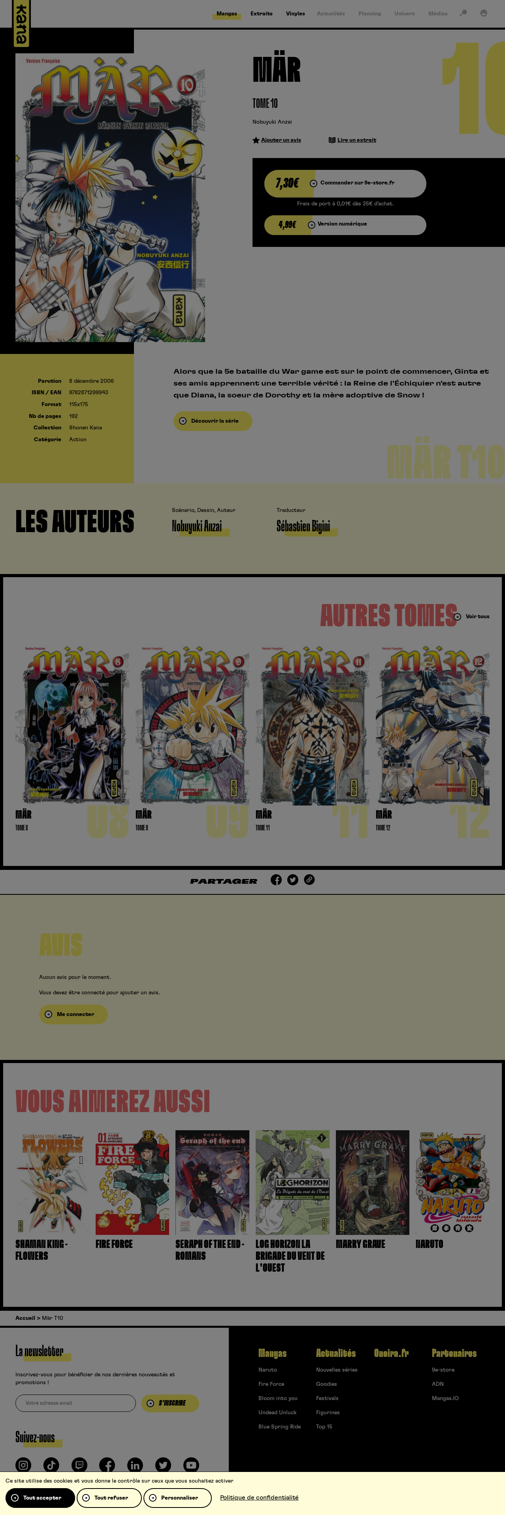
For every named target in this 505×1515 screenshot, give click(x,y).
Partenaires (454, 1353)
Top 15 (324, 1427)
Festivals (327, 1398)
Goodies (326, 1384)
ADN (438, 1384)
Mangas (272, 1353)
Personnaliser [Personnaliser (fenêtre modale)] (179, 1498)
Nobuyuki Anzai (272, 122)
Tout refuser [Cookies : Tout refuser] (111, 1498)
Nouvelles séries (337, 1370)
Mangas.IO (445, 1398)
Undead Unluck (277, 1412)
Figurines (328, 1412)
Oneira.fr (391, 1353)
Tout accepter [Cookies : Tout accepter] (42, 1498)
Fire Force (271, 1384)
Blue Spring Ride (279, 1427)
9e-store (443, 1370)
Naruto (267, 1370)
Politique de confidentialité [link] (259, 1497)
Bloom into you (278, 1398)
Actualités (336, 1353)
